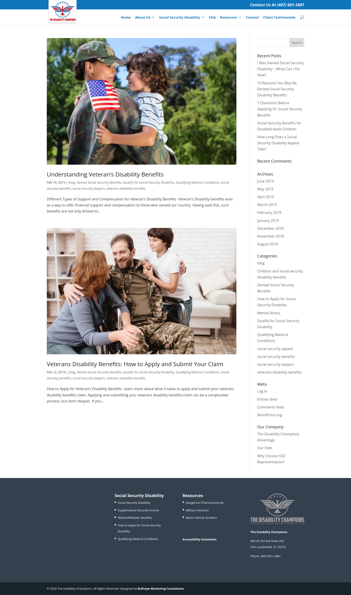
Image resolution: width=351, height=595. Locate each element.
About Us (142, 17)
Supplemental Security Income (138, 510)
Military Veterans (197, 510)
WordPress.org (269, 414)
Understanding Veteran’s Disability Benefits (105, 174)
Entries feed (267, 399)
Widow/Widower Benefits (135, 518)
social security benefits (276, 356)
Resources (228, 17)
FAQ (212, 17)
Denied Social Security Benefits (99, 182)
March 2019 (267, 204)
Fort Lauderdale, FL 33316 (268, 547)
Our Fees (264, 447)
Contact (252, 17)
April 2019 (265, 196)
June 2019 (265, 181)
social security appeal (275, 348)
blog (72, 182)
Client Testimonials (279, 17)
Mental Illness (268, 312)
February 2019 (269, 212)
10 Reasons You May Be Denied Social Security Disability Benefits (277, 89)
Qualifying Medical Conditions (197, 182)
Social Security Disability (179, 17)
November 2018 (270, 236)
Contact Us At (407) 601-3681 (277, 4)
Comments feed (270, 407)
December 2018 (270, 228)
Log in (262, 391)
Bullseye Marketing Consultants (161, 588)
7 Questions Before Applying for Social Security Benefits (279, 108)
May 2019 (265, 189)
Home (126, 17)
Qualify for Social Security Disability (148, 182)
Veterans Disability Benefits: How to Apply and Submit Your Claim (135, 364)
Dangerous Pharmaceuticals (205, 503)
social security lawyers (89, 188)
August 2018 (267, 244)
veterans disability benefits (125, 188)
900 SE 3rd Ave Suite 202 (267, 541)
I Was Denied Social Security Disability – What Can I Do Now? (280, 68)
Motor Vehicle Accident (201, 518)
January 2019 (268, 220)
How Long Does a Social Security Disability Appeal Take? (278, 142)
